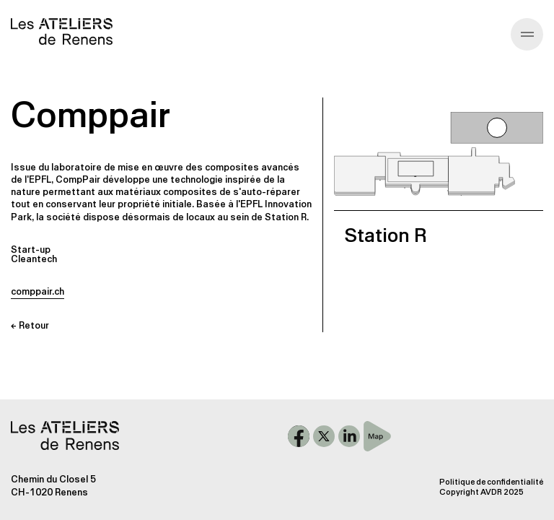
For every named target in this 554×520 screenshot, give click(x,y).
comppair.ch (37, 291)
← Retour (30, 325)
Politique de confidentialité (491, 482)
